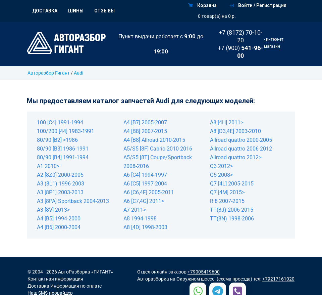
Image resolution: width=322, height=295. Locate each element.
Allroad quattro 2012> (235, 157)
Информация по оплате (76, 286)
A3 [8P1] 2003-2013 (60, 192)
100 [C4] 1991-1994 (60, 122)
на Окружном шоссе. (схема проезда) (211, 279)
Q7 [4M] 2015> (227, 192)
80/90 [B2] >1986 (57, 140)
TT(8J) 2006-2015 (231, 210)
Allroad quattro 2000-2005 (241, 140)
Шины (76, 11)
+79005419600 (203, 272)
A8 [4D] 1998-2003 (145, 227)
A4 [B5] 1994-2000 (58, 218)
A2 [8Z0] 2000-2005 (60, 175)
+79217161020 (278, 279)
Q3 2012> (221, 166)
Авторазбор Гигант (49, 73)
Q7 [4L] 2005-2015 (232, 183)
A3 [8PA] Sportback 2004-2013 (73, 201)
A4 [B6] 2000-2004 (58, 227)
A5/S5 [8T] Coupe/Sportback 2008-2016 (157, 161)
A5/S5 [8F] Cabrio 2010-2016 (157, 148)
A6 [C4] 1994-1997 (145, 175)
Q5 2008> (221, 175)
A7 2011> (134, 210)
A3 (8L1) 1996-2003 (60, 183)
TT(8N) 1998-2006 (232, 218)
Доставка (44, 11)
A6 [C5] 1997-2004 (145, 183)
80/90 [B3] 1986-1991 (63, 148)
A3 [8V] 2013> (53, 210)
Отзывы (104, 11)
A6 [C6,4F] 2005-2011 (148, 192)
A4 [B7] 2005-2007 (145, 122)
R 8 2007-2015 (227, 201)
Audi (78, 73)
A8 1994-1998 (140, 218)
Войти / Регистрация (258, 5)
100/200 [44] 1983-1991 (65, 131)
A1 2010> (48, 166)
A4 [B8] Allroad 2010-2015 (154, 140)
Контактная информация (55, 279)
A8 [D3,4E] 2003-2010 (235, 131)
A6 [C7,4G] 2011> (143, 201)
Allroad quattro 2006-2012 (241, 148)
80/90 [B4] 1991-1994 (63, 157)
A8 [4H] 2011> (226, 122)
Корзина (202, 5)
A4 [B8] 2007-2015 (145, 131)
